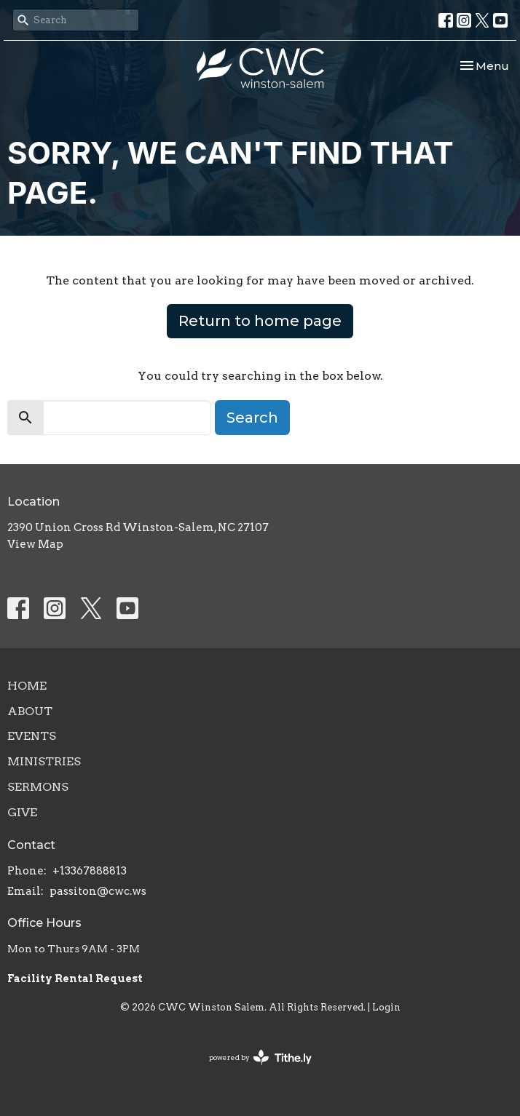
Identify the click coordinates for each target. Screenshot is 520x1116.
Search (252, 417)
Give (22, 812)
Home (27, 686)
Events (31, 736)
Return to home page (260, 321)
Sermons (37, 787)
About (29, 711)
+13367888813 (89, 870)
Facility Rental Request (76, 978)
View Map (35, 544)
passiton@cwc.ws (98, 891)
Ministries (44, 761)
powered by (260, 1057)
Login (386, 1007)
